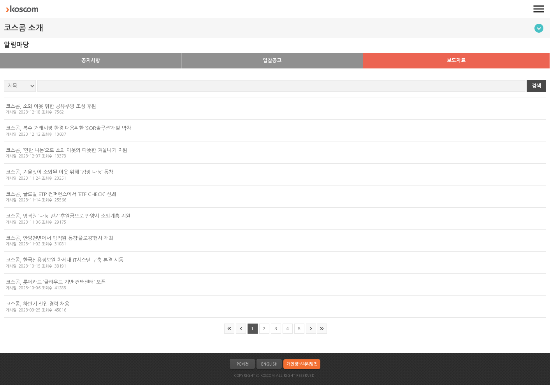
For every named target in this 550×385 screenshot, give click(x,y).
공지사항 (90, 60)
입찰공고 (272, 60)
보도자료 (456, 60)
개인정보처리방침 (302, 364)
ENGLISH (269, 364)
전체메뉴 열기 (538, 8)
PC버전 (242, 364)
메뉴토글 (538, 28)
